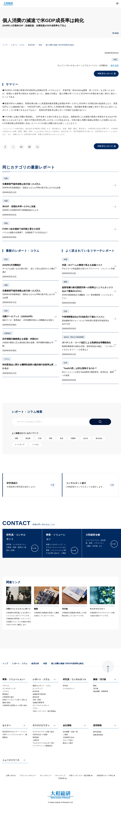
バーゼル (35, 444)
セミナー (6, 725)
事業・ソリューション (13, 679)
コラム (6, 359)
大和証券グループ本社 (105, 775)
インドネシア (20, 444)
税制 (65, 282)
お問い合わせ (11, 775)
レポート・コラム (17, 45)
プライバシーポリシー (28, 775)
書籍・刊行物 (99, 679)
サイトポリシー (46, 775)
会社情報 (67, 725)
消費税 (73, 438)
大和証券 (62, 778)
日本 (6, 259)
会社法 (85, 438)
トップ (4, 45)
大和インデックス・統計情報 (81, 775)
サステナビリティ (41, 725)
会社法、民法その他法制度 (74, 337)
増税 (50, 438)
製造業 (28, 438)
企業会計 (7, 333)
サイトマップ (60, 775)
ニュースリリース (10, 760)
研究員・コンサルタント (74, 679)
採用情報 (97, 725)
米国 (40, 45)
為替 (61, 438)
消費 (16, 438)
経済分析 (31, 45)
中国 (39, 438)
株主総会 (99, 438)
